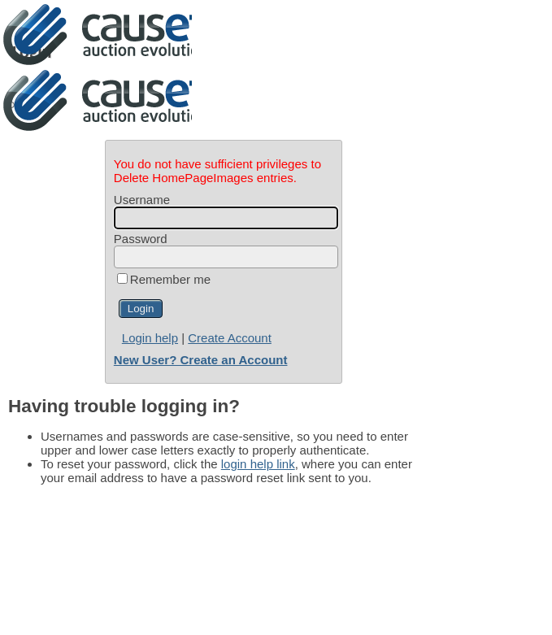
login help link (258, 464)
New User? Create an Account (201, 360)
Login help (150, 338)
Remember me (170, 279)
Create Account (230, 338)
